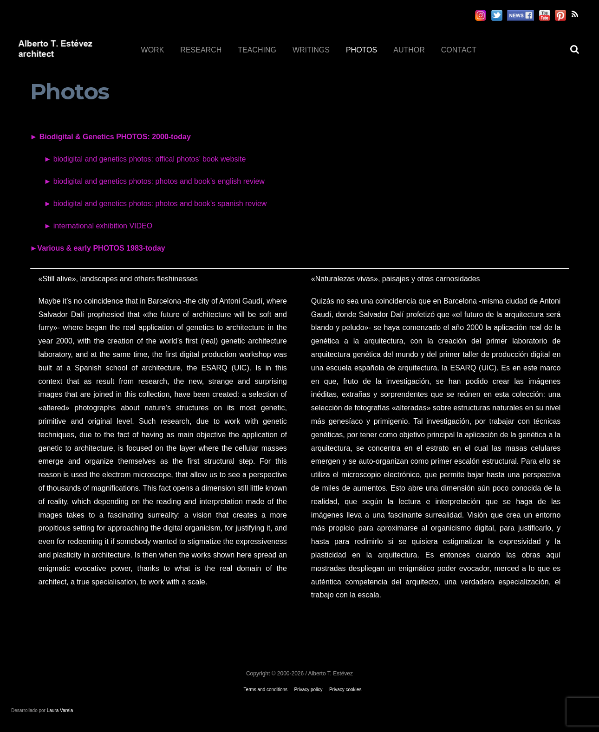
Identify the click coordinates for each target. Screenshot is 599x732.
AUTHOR (409, 50)
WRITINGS (311, 50)
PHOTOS (361, 50)
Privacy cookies (345, 689)
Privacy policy (308, 689)
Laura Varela (60, 710)
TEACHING (257, 50)
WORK (152, 50)
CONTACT (458, 50)
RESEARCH (200, 50)
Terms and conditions (266, 689)
